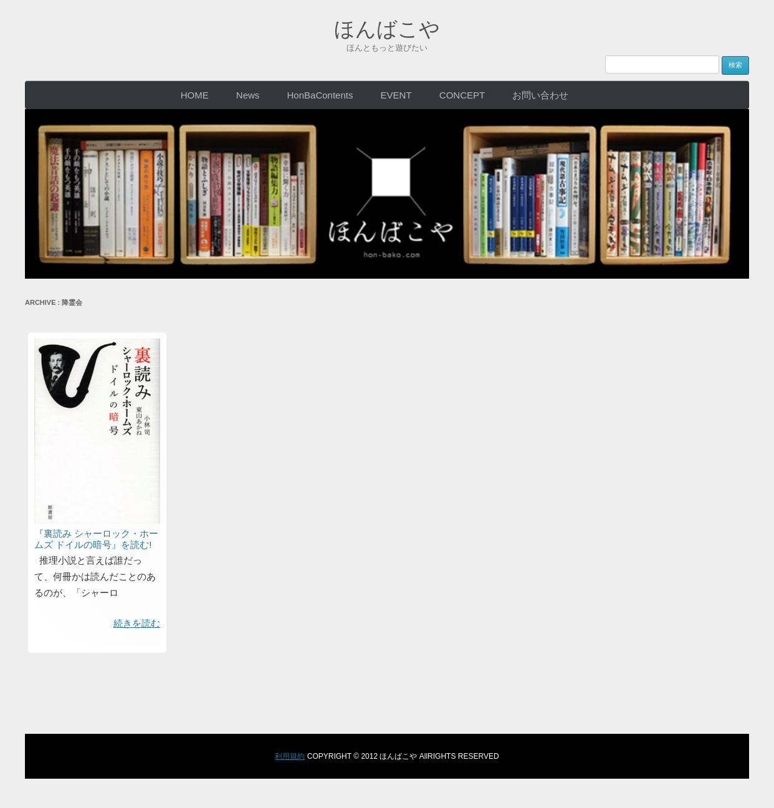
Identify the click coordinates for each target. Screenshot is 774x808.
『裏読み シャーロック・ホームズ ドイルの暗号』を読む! (96, 538)
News (248, 94)
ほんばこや (387, 27)
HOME (195, 94)
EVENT (396, 94)
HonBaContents (320, 94)
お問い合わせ (540, 94)
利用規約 (290, 755)
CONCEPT (462, 94)
